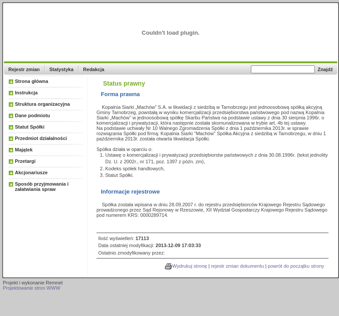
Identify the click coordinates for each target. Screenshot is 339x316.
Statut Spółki (29, 126)
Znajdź (325, 69)
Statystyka (62, 69)
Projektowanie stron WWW (32, 288)
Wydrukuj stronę (189, 266)
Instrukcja (26, 92)
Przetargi (25, 161)
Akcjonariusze (31, 172)
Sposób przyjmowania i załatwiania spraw (41, 186)
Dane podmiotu (32, 115)
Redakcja (93, 69)
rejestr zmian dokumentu (237, 266)
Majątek (23, 149)
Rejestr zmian (24, 69)
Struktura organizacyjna (42, 104)
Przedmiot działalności (41, 138)
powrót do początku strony (296, 266)
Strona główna (31, 81)
